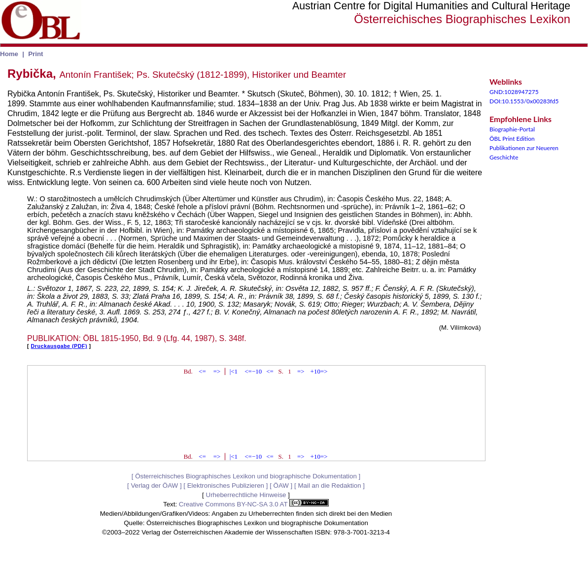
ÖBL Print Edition (512, 138)
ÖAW (281, 485)
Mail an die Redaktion (329, 485)
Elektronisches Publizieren (225, 485)
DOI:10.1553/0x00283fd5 (524, 101)
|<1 (234, 371)
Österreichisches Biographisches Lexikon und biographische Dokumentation (246, 476)
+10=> (319, 371)
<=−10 (253, 371)
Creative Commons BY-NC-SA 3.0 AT (254, 504)
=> (217, 371)
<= (202, 371)
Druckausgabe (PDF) (59, 346)
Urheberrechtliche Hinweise (246, 495)
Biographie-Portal (512, 129)
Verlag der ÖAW (154, 485)
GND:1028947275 (514, 91)
